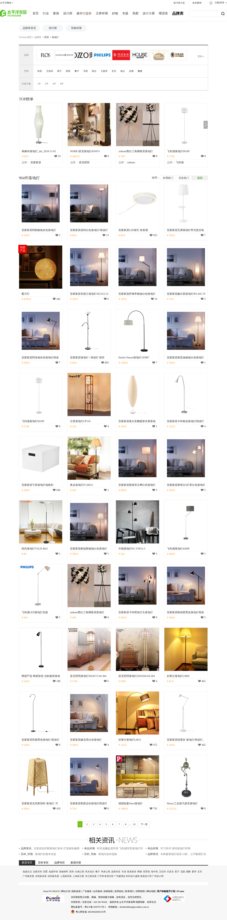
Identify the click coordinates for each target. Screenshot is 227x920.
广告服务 (87, 891)
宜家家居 (35, 162)
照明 (46, 37)
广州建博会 (119, 876)
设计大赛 (149, 13)
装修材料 (63, 871)
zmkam (131, 162)
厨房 (68, 71)
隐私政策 (76, 891)
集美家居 (131, 871)
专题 (125, 13)
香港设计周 (146, 876)
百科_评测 (27, 854)
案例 (56, 13)
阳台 (94, 71)
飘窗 (140, 71)
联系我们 (129, 891)
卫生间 (162, 871)
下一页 (144, 824)
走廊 (131, 71)
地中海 (154, 871)
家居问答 (109, 876)
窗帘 (194, 871)
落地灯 (55, 37)
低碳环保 (53, 871)
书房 (85, 71)
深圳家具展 (53, 876)
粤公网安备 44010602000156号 (88, 912)
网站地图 (150, 891)
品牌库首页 (29, 28)
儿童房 (104, 71)
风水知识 (89, 871)
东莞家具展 (41, 876)
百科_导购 (90, 854)
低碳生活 (27, 871)
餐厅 (77, 71)
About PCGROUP (51, 891)
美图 (135, 13)
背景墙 (146, 871)
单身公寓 (105, 871)
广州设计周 (157, 876)
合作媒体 (97, 891)
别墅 (45, 871)
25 (134, 824)
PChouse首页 (25, 37)
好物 (115, 13)
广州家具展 (28, 876)
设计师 (67, 13)
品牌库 (177, 13)
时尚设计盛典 (133, 876)
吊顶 (123, 871)
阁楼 (139, 871)
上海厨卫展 (78, 876)
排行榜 (53, 28)
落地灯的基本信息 (45, 854)
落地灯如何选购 (107, 854)
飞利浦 (180, 162)
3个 (54, 83)
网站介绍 (65, 891)
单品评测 (89, 848)
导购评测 (76, 28)
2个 (46, 83)
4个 (62, 83)
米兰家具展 (90, 876)
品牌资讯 (26, 848)
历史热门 (184, 178)
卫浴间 (49, 71)
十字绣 (100, 876)
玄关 (114, 71)
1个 (39, 83)
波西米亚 (115, 871)
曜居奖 (163, 13)
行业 (46, 13)
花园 (182, 871)
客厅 (59, 71)
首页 (36, 13)
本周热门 (168, 178)
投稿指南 (108, 891)
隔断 (188, 871)
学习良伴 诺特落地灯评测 (175, 848)
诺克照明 (84, 162)
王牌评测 (102, 13)
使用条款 (119, 891)
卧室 (39, 71)
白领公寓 (79, 871)
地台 (122, 71)
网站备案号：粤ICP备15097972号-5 (88, 907)
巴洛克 (170, 871)
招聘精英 (140, 891)
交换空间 (37, 871)
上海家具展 (66, 876)
